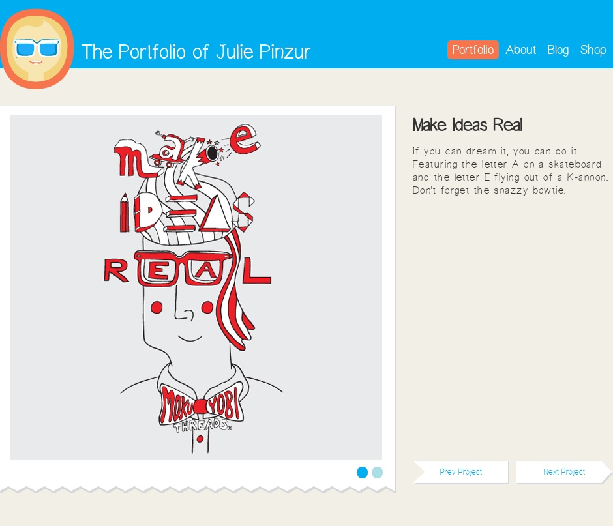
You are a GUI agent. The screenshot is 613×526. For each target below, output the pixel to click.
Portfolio (473, 49)
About (520, 49)
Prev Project (461, 471)
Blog (558, 49)
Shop (593, 49)
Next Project (564, 471)
